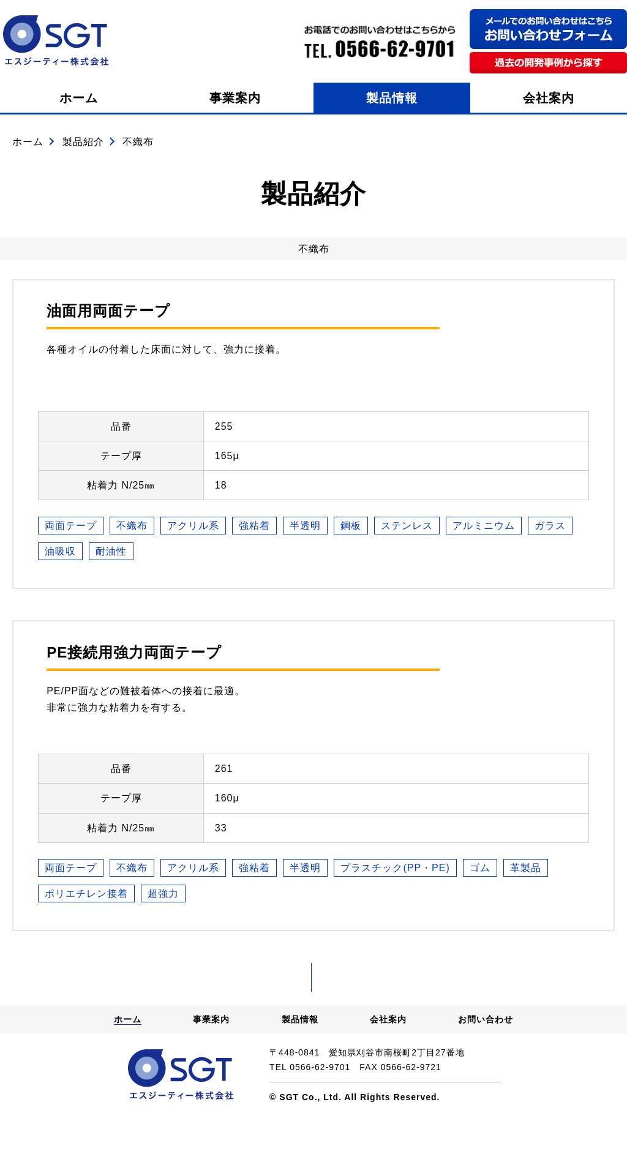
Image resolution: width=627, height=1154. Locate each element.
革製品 (525, 868)
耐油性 (111, 551)
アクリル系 (193, 525)
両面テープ (71, 525)
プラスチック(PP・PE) (394, 868)
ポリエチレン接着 (86, 893)
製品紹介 (83, 142)
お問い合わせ (485, 1056)
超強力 (163, 893)
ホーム (78, 98)
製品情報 (392, 98)
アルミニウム (483, 525)
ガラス (550, 525)
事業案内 (235, 98)
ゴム (480, 868)
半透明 (305, 525)
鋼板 (350, 525)
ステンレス (407, 525)
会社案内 (548, 98)
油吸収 (60, 551)
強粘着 (254, 525)
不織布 (132, 525)
